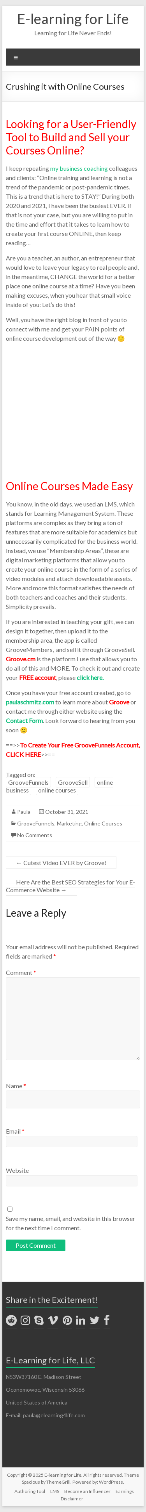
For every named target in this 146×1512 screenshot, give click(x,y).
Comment (21, 972)
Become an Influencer (87, 1491)
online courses (57, 790)
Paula (23, 811)
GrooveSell (73, 782)
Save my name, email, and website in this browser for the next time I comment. (70, 1223)
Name (16, 1085)
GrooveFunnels (28, 782)
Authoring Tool (29, 1491)
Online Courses (103, 823)
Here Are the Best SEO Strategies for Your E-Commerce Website (70, 885)
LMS (54, 1491)
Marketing (69, 823)
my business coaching (79, 168)
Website (17, 1170)
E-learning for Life (73, 18)
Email (15, 1131)
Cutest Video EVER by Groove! (61, 862)
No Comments (34, 835)
